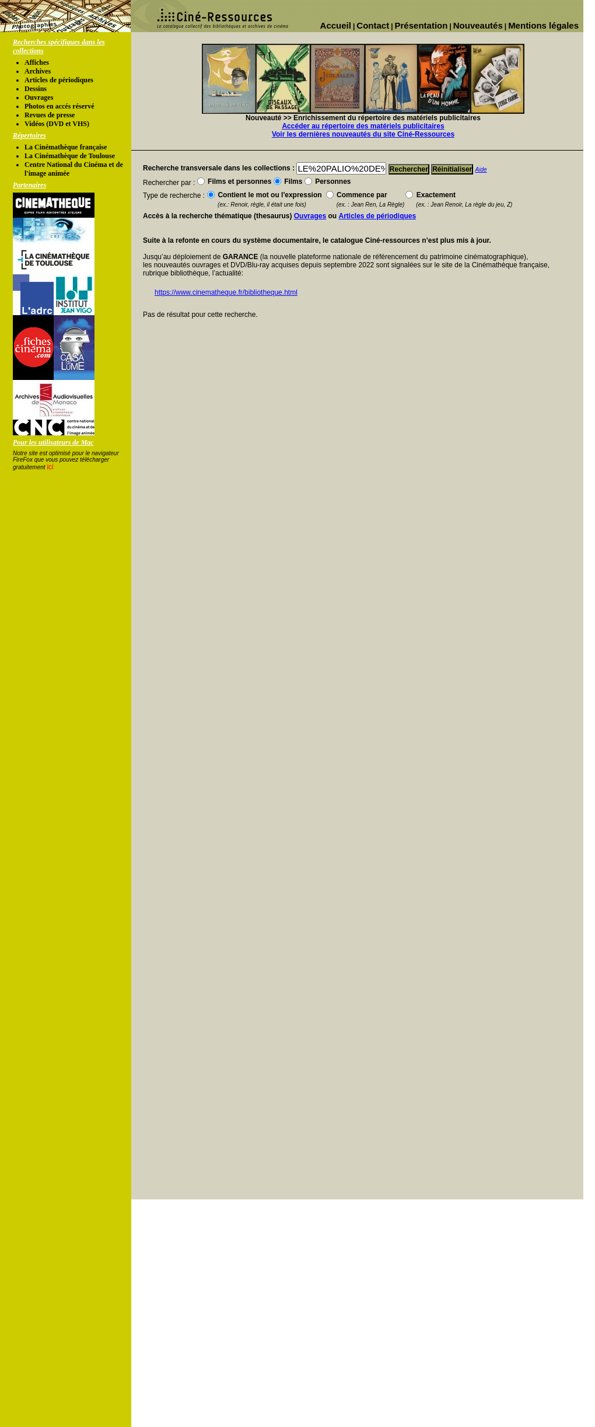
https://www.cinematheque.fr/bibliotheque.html (226, 292)
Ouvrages (38, 97)
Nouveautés (478, 25)
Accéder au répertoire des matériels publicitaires (363, 126)
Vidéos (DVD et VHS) (56, 124)
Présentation (421, 25)
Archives (37, 71)
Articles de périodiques (58, 80)
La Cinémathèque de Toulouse (69, 156)
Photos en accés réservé (59, 106)
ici (50, 467)
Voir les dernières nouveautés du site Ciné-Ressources (363, 134)
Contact (372, 25)
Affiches (36, 62)
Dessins (35, 89)
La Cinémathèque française (65, 147)
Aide (481, 169)
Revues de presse (49, 115)
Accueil (335, 25)
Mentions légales (543, 25)
